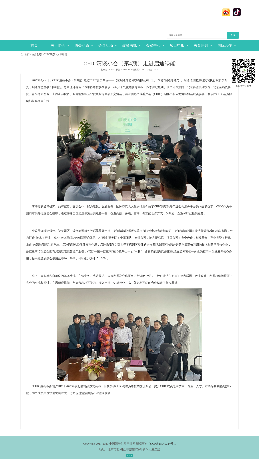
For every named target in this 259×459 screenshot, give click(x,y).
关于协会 (60, 45)
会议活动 (107, 45)
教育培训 (203, 45)
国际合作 (227, 45)
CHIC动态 (49, 54)
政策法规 (131, 45)
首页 (34, 45)
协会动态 (84, 45)
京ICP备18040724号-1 (162, 443)
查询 (232, 35)
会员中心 (155, 45)
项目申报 (179, 45)
